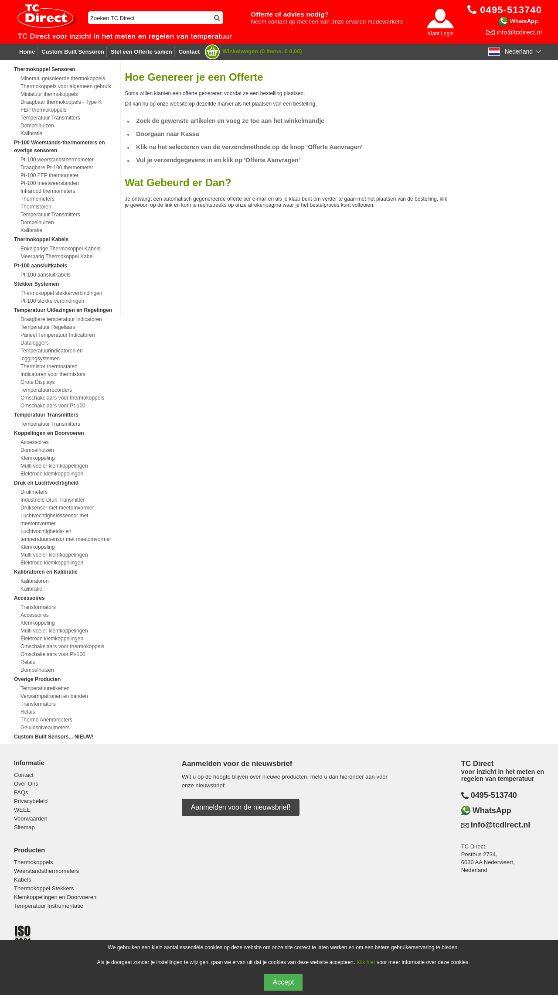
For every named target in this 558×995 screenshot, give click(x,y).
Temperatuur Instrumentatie (48, 906)
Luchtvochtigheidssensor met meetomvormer (54, 520)
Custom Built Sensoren (72, 51)
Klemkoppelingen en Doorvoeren (55, 897)
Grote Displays (37, 382)
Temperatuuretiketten (45, 688)
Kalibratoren (34, 581)
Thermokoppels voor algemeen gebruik (65, 86)
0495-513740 (494, 795)
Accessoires (34, 442)
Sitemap (24, 827)
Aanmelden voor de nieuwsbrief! (241, 807)
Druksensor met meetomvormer (57, 508)
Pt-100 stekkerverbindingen (52, 301)
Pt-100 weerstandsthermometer (57, 160)
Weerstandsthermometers (46, 871)
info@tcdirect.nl (519, 32)
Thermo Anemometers (46, 720)
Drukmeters (34, 492)
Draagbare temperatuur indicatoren (61, 319)
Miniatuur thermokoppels (49, 94)
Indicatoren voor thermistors (52, 374)
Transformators (38, 607)
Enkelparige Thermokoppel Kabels (60, 249)
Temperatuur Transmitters (50, 118)
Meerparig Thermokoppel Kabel (57, 256)
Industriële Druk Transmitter (52, 500)
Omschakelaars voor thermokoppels (62, 398)
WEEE (22, 810)
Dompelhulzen (37, 126)
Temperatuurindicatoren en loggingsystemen (51, 355)
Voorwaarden (31, 818)
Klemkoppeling (37, 458)
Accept (283, 982)
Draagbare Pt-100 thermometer (56, 167)
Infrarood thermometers (47, 191)
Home (27, 51)
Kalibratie (31, 133)
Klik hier (366, 962)
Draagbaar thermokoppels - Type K (61, 102)
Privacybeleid (31, 801)
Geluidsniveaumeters (45, 728)
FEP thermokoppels (43, 110)
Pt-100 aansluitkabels (45, 275)
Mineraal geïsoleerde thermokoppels (62, 78)
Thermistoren (35, 207)
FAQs (21, 792)
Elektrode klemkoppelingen (51, 474)
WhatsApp (524, 21)
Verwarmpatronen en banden (54, 696)
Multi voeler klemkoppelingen (54, 466)
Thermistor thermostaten (49, 366)
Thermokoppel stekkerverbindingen (61, 293)
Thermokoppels (33, 862)
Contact (189, 51)
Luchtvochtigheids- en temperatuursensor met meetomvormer (65, 535)
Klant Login (440, 34)
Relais (27, 662)
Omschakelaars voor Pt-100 (52, 406)
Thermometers (37, 199)
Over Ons (26, 783)
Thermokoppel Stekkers (44, 888)
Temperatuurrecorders (46, 390)
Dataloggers (34, 343)
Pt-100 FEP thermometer (49, 175)
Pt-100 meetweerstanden (49, 183)
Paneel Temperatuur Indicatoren (57, 335)
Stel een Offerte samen (141, 51)
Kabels (22, 879)
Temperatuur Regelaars (47, 327)
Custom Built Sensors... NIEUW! (54, 737)
